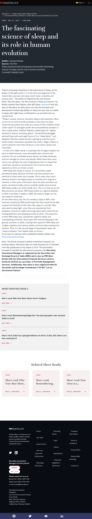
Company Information (73, 432)
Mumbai (14, 468)
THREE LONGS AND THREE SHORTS (24, 14)
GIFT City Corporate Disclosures (39, 453)
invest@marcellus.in (21, 484)
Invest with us (41, 444)
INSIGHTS (5, 14)
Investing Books (56, 432)
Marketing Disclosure (39, 464)
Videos (56, 447)
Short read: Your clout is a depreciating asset (76, 385)
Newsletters (58, 453)
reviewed (45, 104)
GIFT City (14, 471)
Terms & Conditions (73, 442)
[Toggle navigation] (89, 3)
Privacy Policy (75, 450)
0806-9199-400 (23, 479)
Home (38, 431)
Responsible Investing (74, 457)
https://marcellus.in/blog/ (13, 237)
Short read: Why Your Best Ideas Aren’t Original (15, 383)
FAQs (55, 441)
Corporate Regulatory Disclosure (56, 463)
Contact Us (75, 466)
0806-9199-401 (23, 482)
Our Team (39, 438)
